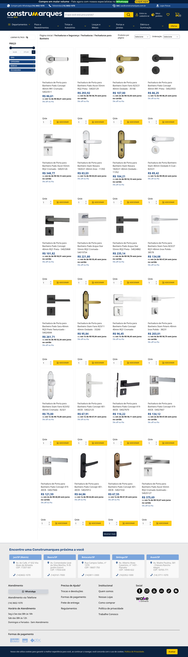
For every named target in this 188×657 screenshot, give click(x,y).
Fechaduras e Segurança (66, 35)
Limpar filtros (19, 37)
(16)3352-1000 (126, 575)
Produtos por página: (123, 36)
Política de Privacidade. (134, 651)
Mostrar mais (110, 534)
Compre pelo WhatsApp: (25, 5)
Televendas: (62, 5)
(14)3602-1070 (23, 575)
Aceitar (172, 651)
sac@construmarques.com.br (133, 5)
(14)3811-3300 (92, 575)
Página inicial (46, 35)
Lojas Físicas (165, 5)
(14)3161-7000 (58, 575)
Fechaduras (87, 35)
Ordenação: (157, 36)
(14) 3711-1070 (161, 575)
